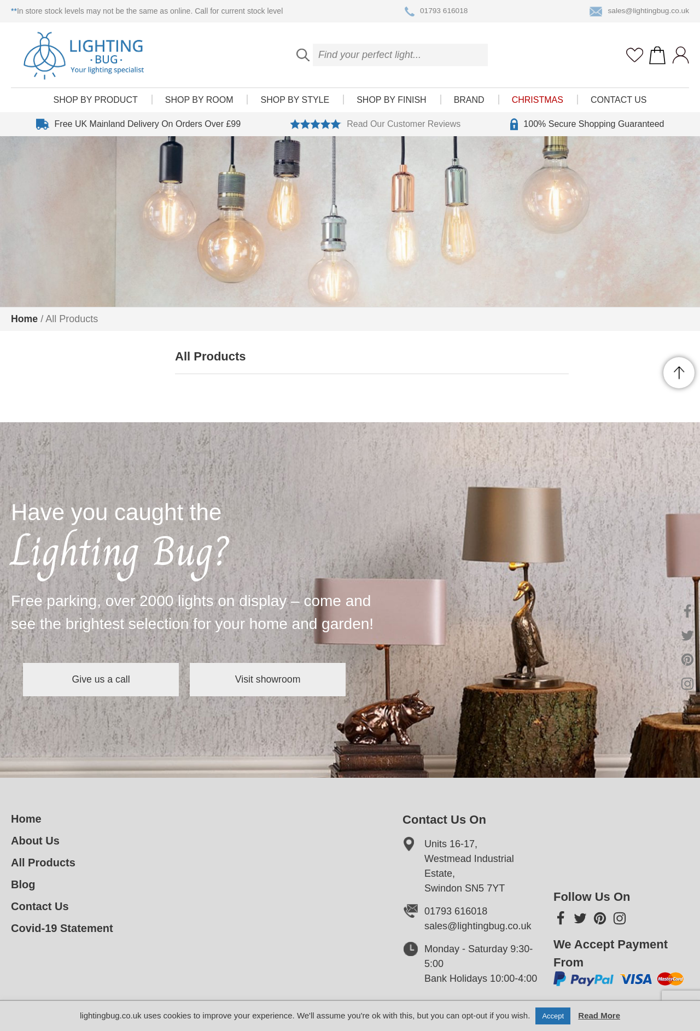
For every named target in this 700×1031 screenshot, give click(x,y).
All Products (43, 863)
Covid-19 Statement (62, 928)
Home (24, 318)
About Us (35, 841)
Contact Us (619, 104)
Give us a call (106, 679)
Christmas (537, 104)
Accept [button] (553, 1016)
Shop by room (199, 104)
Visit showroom (283, 679)
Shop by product (96, 104)
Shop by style (294, 104)
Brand (469, 104)
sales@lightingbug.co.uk (638, 11)
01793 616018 (435, 11)
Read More (599, 1015)
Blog (23, 884)
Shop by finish (391, 104)
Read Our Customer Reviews (375, 128)
